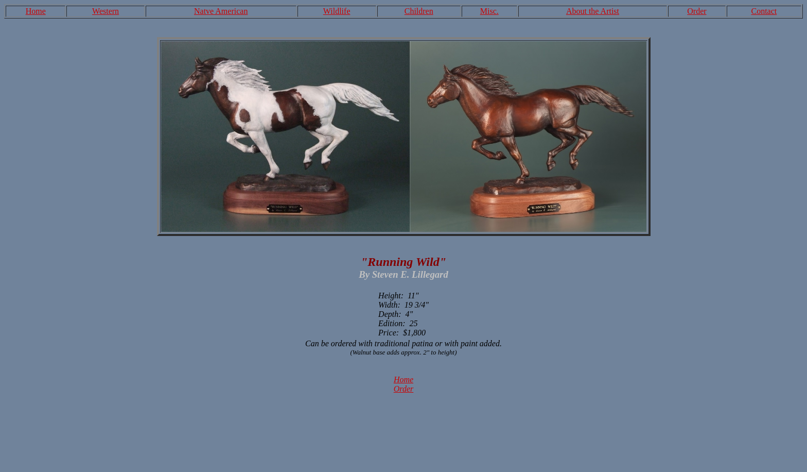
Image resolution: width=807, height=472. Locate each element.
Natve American (221, 11)
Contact (764, 11)
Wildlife (336, 11)
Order (696, 11)
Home (36, 11)
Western (105, 11)
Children (419, 11)
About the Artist (592, 11)
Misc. (489, 11)
